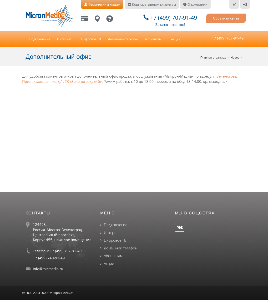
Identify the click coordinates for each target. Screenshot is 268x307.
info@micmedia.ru (48, 268)
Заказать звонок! (170, 24)
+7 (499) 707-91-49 (170, 17)
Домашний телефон (123, 39)
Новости (237, 57)
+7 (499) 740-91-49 (49, 258)
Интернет (64, 39)
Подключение (39, 39)
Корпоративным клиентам (152, 4)
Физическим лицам (102, 4)
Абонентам (153, 39)
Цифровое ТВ (91, 39)
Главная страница (213, 57)
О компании (195, 4)
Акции (175, 39)
